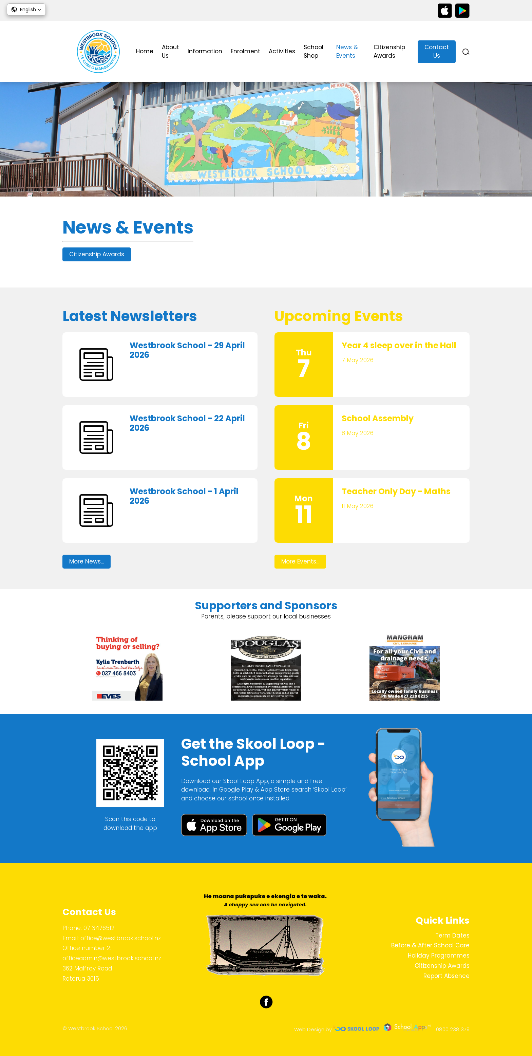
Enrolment (245, 51)
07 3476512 (99, 928)
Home (144, 51)
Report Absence (446, 976)
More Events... (300, 561)
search (466, 51)
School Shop (313, 51)
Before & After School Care (430, 945)
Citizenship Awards (389, 51)
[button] (26, 9)
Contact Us (436, 51)
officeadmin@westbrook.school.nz (111, 958)
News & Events (347, 51)
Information (205, 51)
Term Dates (452, 935)
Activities (282, 51)
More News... (86, 561)
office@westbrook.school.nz (120, 938)
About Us (170, 51)
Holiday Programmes (439, 955)
